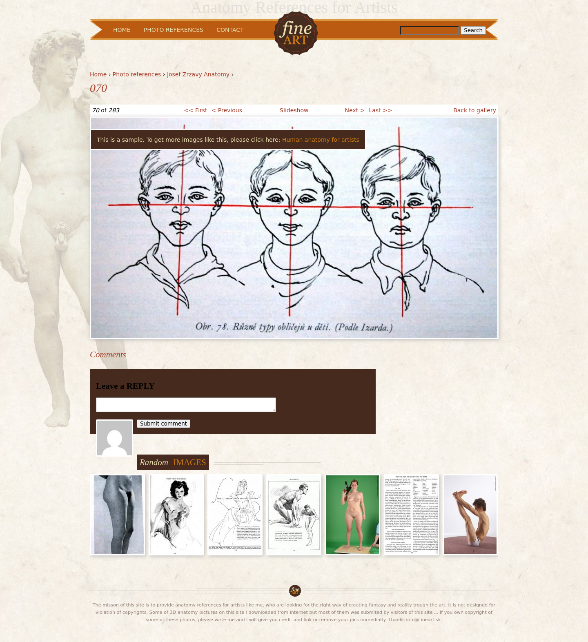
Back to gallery (474, 110)
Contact (229, 30)
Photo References (173, 30)
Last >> (380, 110)
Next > (355, 110)
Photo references (137, 74)
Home (98, 74)
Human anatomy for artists (320, 139)
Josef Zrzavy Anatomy (198, 74)
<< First (195, 110)
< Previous (227, 110)
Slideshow (294, 110)
